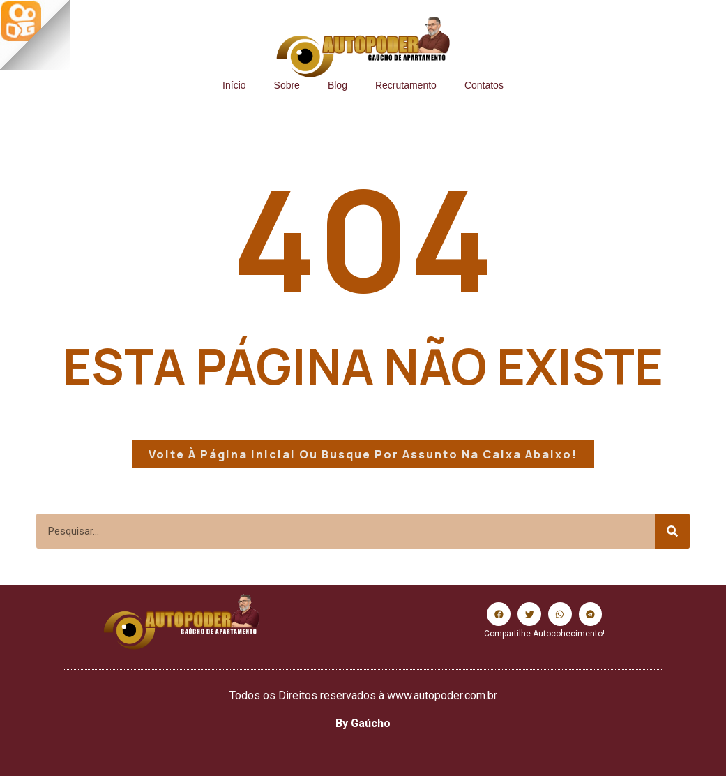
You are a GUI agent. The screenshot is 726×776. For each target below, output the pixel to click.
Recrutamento (406, 85)
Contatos (484, 85)
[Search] (672, 531)
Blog (337, 85)
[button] (499, 614)
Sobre (287, 85)
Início (233, 85)
